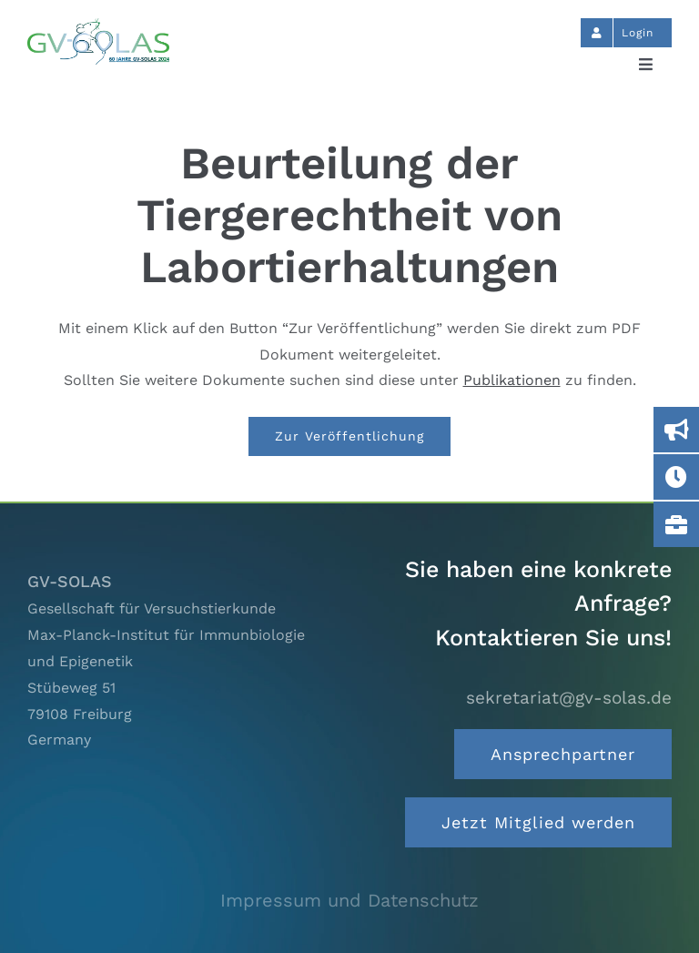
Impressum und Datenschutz (349, 900)
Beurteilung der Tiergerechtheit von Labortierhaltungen (349, 215)
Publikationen (512, 380)
